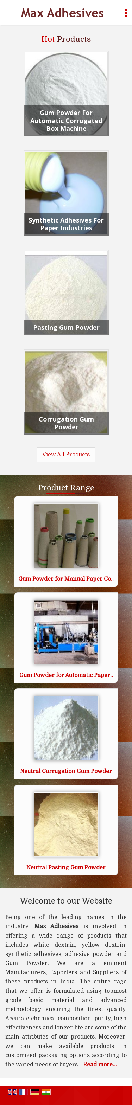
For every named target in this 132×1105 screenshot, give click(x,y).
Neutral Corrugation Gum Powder (66, 771)
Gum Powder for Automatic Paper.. (66, 675)
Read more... (100, 1064)
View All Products (66, 454)
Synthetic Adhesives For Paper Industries (66, 224)
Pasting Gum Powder (66, 327)
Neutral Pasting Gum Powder (66, 868)
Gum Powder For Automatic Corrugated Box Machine (66, 120)
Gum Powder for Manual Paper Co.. (66, 579)
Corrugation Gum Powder (66, 423)
